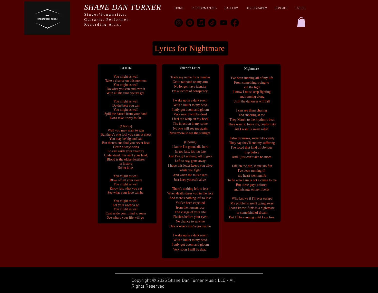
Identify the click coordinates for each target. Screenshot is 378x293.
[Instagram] (178, 23)
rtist (117, 24)
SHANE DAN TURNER (122, 7)
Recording (96, 24)
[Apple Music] (201, 23)
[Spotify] (190, 23)
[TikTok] (212, 23)
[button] (301, 22)
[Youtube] (223, 23)
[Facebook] (235, 23)
